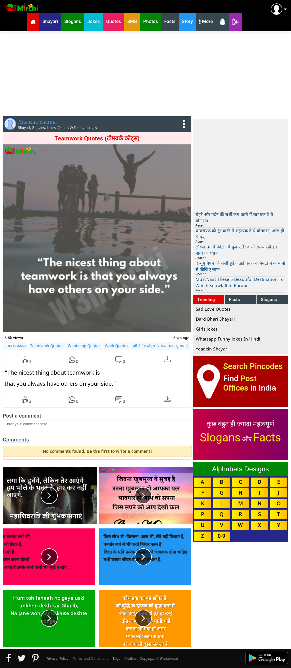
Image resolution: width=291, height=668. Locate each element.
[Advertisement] (145, 72)
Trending (206, 299)
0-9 (221, 535)
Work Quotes (116, 345)
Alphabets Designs (240, 469)
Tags (116, 658)
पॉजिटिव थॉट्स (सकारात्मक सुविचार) (161, 345)
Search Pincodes (252, 366)
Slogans (269, 299)
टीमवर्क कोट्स (15, 345)
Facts (234, 299)
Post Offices (240, 383)
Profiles (130, 658)
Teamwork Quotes (47, 345)
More (206, 22)
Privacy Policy (56, 658)
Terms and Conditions (90, 658)
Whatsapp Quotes (84, 345)
